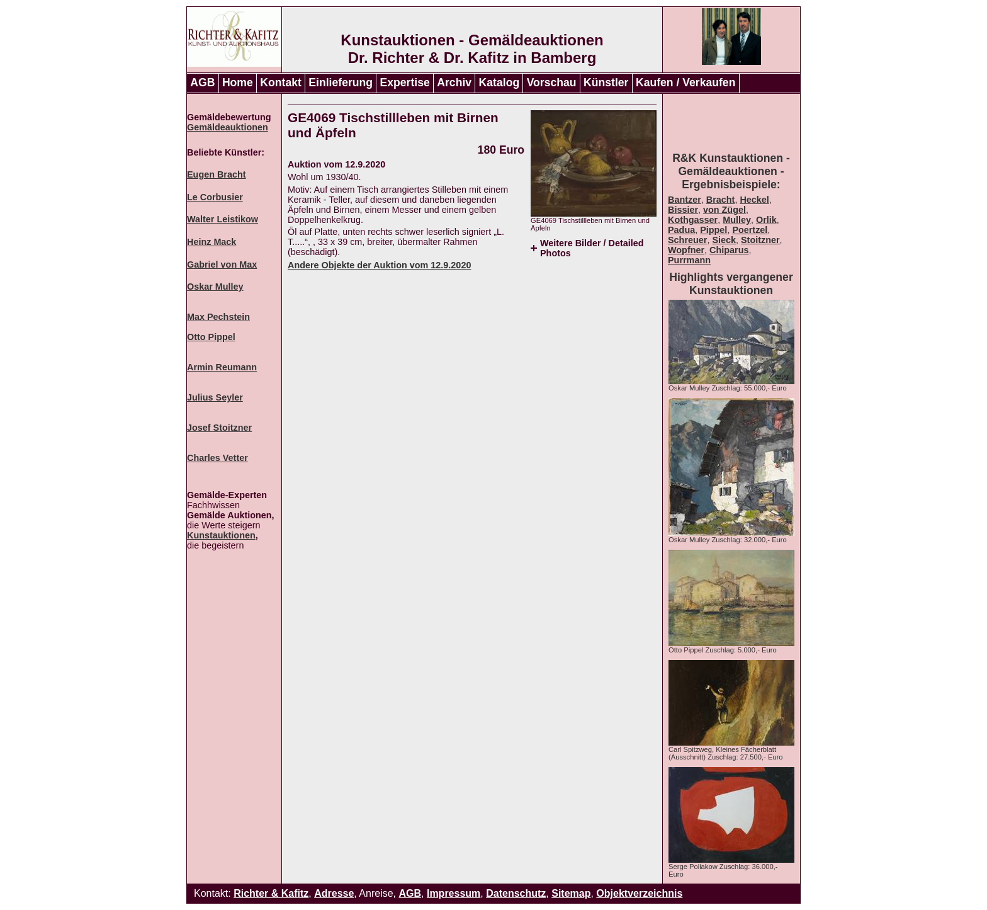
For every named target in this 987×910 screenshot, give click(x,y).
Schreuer (687, 240)
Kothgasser (693, 220)
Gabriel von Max (222, 264)
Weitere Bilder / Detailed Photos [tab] (591, 248)
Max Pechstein (218, 317)
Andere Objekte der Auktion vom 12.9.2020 (379, 265)
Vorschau (552, 82)
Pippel (713, 230)
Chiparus (728, 250)
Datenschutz (516, 893)
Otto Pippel (211, 337)
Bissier (683, 210)
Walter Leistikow (222, 219)
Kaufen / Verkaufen (685, 82)
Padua (681, 230)
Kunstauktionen (221, 535)
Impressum (453, 893)
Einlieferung (340, 82)
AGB (202, 82)
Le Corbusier (215, 197)
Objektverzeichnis (639, 893)
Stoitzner (760, 240)
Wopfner (686, 250)
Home (237, 82)
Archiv (454, 82)
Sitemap (570, 893)
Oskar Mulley (215, 287)
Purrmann (689, 260)
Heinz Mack (211, 242)
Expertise (405, 82)
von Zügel (724, 210)
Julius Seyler (215, 397)
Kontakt (281, 82)
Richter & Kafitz (271, 893)
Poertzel (749, 230)
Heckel (754, 200)
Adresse (334, 893)
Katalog (499, 82)
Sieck (724, 240)
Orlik (766, 220)
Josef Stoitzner (219, 428)
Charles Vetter (217, 458)
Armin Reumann (222, 367)
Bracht (720, 200)
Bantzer (684, 200)
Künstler (606, 82)
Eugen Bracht (216, 174)
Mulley (737, 220)
